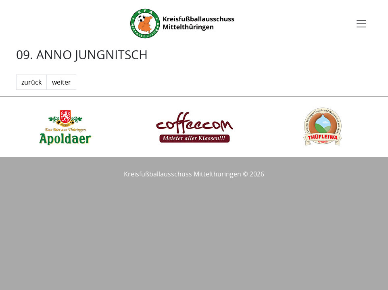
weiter (61, 82)
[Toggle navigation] (361, 23)
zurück (31, 82)
